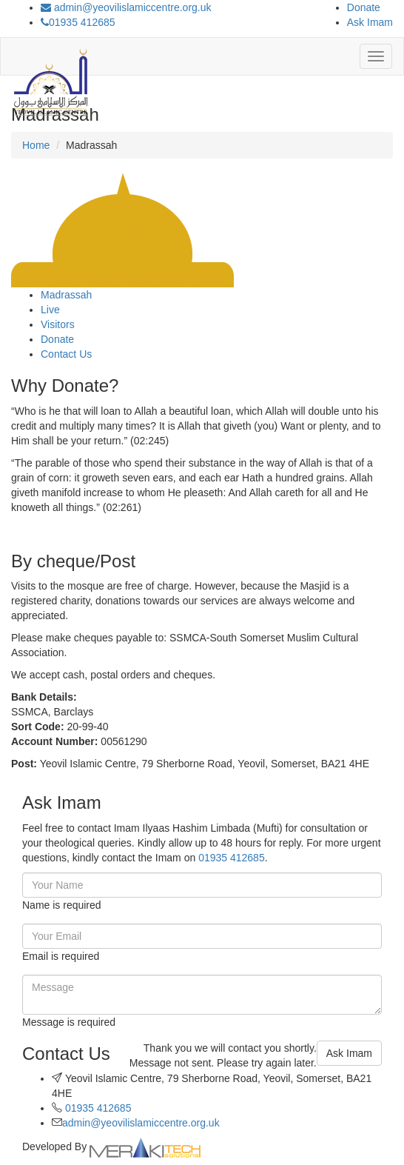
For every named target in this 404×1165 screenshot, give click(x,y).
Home (36, 145)
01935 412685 (78, 22)
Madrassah (66, 295)
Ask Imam (370, 22)
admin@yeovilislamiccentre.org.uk (126, 7)
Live (50, 310)
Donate (363, 7)
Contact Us (66, 354)
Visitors (58, 324)
